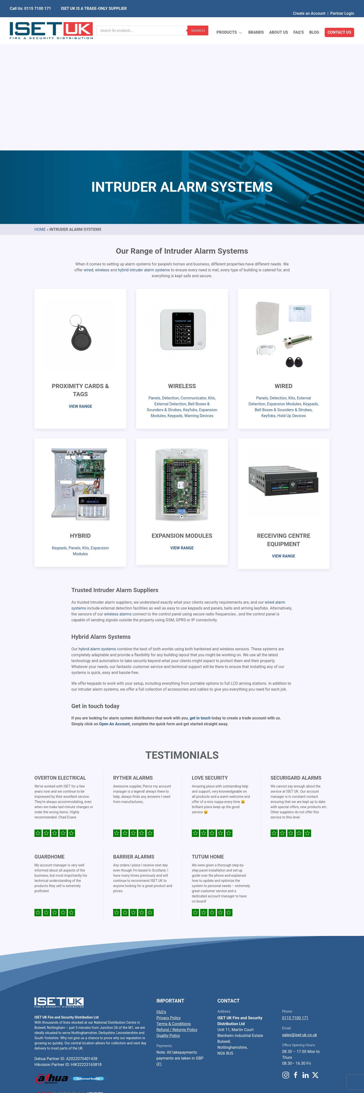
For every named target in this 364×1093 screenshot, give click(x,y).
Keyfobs (190, 293)
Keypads (174, 299)
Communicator (193, 282)
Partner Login (342, 3)
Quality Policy (168, 919)
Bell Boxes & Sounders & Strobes (283, 293)
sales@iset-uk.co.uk (299, 919)
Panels (154, 282)
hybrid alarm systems (97, 533)
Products (229, 21)
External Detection (170, 288)
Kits (211, 282)
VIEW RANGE (80, 290)
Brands (256, 20)
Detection (170, 282)
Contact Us (339, 20)
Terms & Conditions (173, 907)
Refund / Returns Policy (176, 913)
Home (40, 113)
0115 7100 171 (295, 902)
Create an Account (309, 3)
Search (198, 21)
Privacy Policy (168, 902)
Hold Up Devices (291, 299)
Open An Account (114, 608)
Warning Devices (198, 299)
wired (88, 154)
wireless (102, 154)
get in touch (200, 602)
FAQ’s (298, 20)
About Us (278, 20)
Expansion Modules (284, 288)
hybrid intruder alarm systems (144, 154)
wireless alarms (118, 498)
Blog (314, 20)
